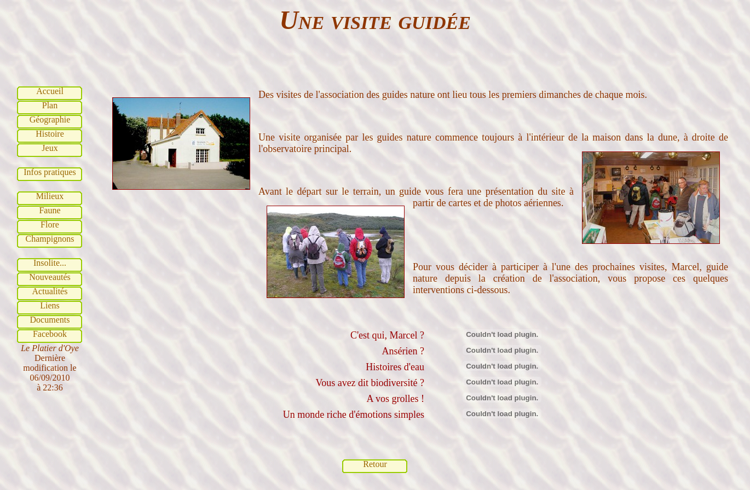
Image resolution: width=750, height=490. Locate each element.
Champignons (50, 238)
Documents (50, 319)
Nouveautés (50, 277)
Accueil (50, 91)
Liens (50, 305)
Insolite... (49, 262)
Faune (49, 210)
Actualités (50, 291)
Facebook (50, 334)
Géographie (50, 119)
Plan (49, 105)
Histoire (50, 133)
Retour (375, 464)
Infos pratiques (50, 172)
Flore (50, 224)
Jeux (49, 148)
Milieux (50, 196)
